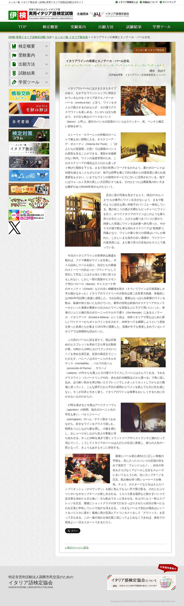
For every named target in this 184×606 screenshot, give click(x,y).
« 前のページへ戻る (77, 547)
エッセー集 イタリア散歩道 (71, 37)
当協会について (150, 2)
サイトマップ (169, 2)
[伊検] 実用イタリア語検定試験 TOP (30, 37)
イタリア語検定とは (128, 2)
